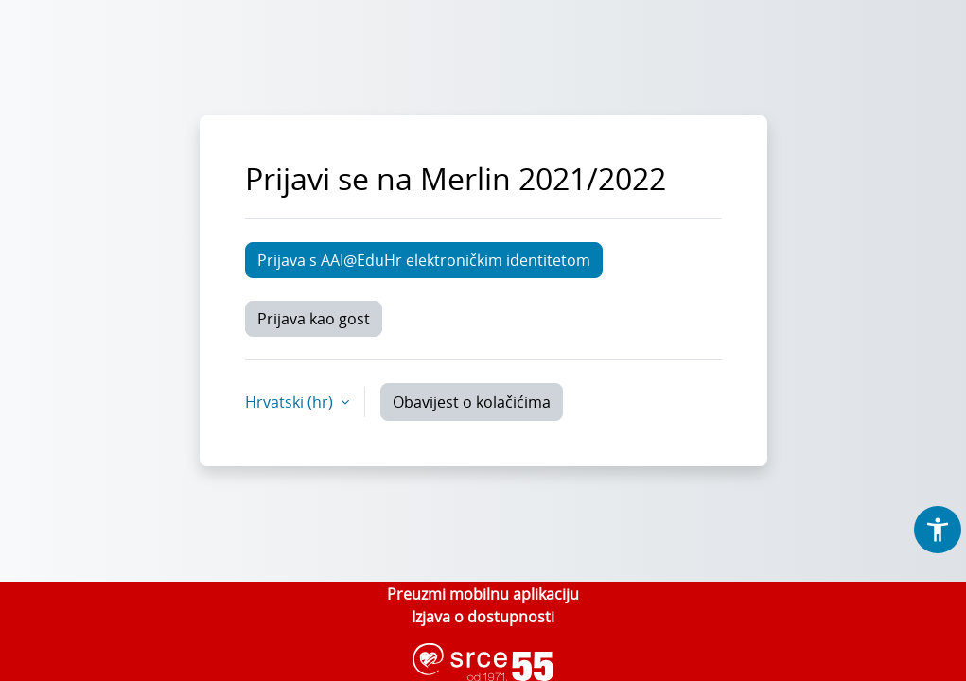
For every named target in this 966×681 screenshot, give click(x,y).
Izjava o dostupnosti (483, 616)
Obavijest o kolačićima (472, 402)
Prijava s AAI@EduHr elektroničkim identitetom (423, 260)
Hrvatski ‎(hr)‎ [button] (291, 402)
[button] (937, 529)
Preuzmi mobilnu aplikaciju (483, 594)
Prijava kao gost (313, 318)
